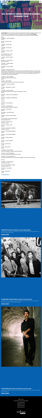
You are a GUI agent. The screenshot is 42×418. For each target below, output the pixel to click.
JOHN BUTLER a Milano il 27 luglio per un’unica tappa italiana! (16, 230)
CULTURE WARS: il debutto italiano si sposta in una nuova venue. (16, 299)
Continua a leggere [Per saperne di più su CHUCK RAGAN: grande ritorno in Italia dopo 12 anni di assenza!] (5, 393)
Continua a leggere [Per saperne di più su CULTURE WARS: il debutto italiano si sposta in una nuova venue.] (5, 303)
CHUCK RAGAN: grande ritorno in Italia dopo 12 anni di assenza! (16, 388)
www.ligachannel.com (5, 174)
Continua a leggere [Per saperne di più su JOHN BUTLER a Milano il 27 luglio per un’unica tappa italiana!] (5, 234)
